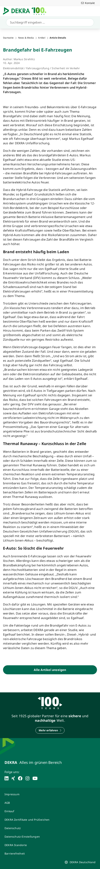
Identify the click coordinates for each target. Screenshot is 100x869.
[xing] (13, 778)
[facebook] (20, 778)
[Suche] (49, 22)
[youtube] (35, 778)
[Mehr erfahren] (50, 730)
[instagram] (27, 778)
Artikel (41, 37)
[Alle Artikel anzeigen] (50, 669)
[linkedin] (6, 778)
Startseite (8, 37)
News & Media (26, 37)
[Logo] (26, 11)
